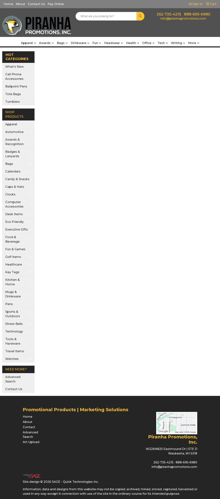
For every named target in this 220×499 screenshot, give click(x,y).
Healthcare (13, 264)
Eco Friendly (14, 222)
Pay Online (56, 4)
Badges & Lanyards (12, 154)
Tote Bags (13, 94)
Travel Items (14, 351)
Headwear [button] (112, 43)
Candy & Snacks (17, 179)
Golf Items (13, 257)
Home (8, 4)
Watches (12, 359)
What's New (14, 66)
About (20, 4)
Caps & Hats (14, 187)
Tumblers (12, 101)
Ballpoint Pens (16, 86)
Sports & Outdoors (12, 314)
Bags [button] (61, 43)
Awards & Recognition (14, 142)
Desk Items (14, 214)
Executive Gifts (16, 229)
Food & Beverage (12, 239)
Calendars (13, 171)
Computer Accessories (14, 204)
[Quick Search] (106, 16)
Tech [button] (161, 43)
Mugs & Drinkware (13, 294)
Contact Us (36, 4)
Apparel (11, 124)
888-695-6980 (197, 14)
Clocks (10, 194)
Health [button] (131, 43)
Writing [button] (176, 43)
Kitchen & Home (12, 282)
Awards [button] (45, 43)
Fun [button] (95, 43)
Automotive (14, 132)
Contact (29, 427)
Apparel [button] (27, 43)
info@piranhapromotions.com (183, 18)
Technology (14, 331)
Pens (9, 304)
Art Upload (31, 442)
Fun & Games (15, 249)
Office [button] (146, 43)
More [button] (192, 43)
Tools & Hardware (12, 341)
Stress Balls (14, 324)
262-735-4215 (169, 14)
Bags (9, 164)
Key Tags (12, 272)
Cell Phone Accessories (14, 77)
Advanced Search (13, 379)
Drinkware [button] (78, 43)
